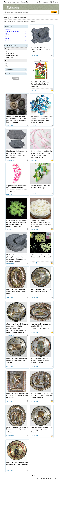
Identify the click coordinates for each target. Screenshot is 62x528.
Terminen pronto (11, 55)
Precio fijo (9, 57)
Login (39, 2)
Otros (7, 36)
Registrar (45, 2)
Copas (7, 38)
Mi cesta (54, 2)
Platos (7, 34)
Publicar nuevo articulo (11, 2)
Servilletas (8, 41)
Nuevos (8, 52)
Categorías (24, 2)
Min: (6, 64)
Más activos (9, 54)
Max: (6, 66)
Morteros (8, 29)
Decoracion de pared (12, 32)
